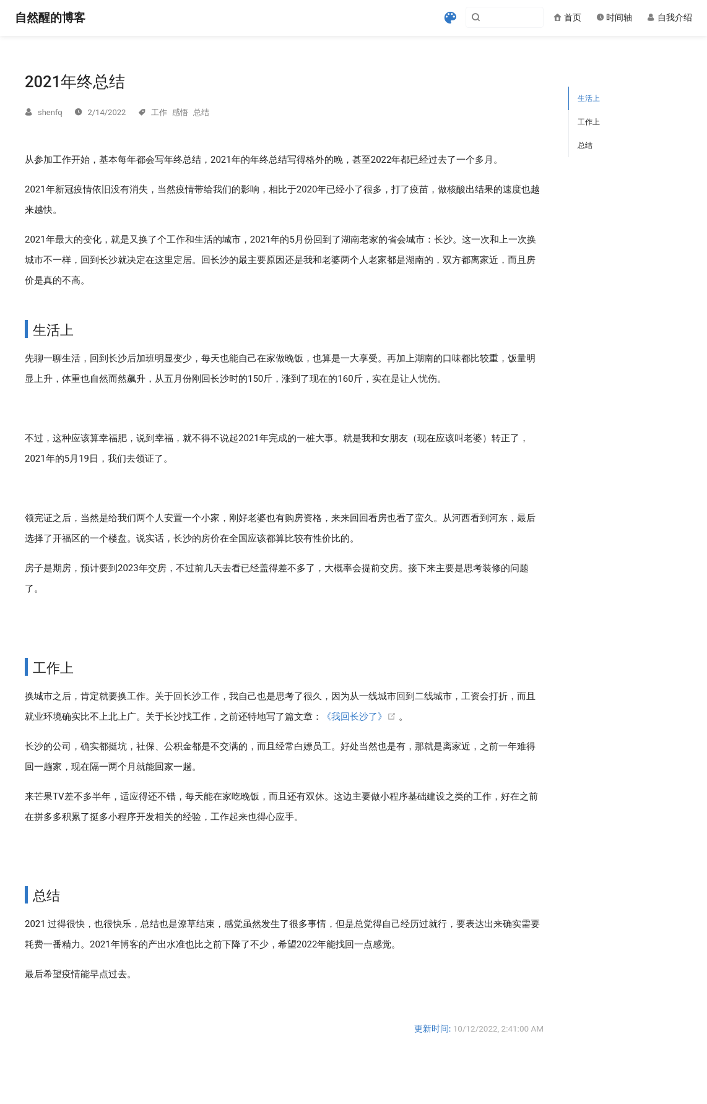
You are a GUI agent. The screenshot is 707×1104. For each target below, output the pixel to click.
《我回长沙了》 (360, 716)
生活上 (589, 98)
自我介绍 (669, 17)
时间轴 (614, 17)
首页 (567, 17)
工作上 (589, 122)
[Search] (481, 17)
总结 (585, 145)
